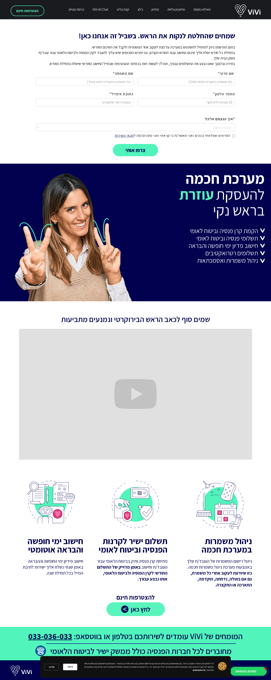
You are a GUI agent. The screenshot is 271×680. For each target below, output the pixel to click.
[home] (253, 10)
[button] (248, 671)
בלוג (140, 9)
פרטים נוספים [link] (199, 670)
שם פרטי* (226, 73)
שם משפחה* (123, 73)
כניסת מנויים (76, 9)
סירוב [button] (51, 666)
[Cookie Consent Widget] (135, 667)
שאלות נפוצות (202, 9)
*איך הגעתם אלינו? (220, 119)
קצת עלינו (123, 9)
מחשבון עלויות (176, 9)
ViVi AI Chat (100, 9)
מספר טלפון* (224, 94)
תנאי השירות (124, 135)
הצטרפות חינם (27, 10)
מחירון (155, 9)
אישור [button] (70, 666)
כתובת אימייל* (121, 94)
